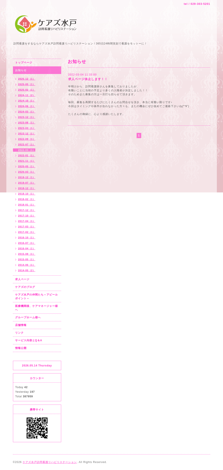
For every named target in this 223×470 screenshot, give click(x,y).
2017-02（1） (27, 232)
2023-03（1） (27, 128)
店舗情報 (21, 325)
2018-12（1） (27, 188)
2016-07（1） (27, 243)
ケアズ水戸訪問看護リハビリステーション (50, 462)
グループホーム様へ (28, 317)
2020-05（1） (27, 166)
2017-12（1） (27, 210)
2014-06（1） (27, 265)
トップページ (23, 62)
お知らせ (21, 70)
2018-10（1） (27, 193)
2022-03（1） (27, 150)
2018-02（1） (27, 199)
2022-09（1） (27, 139)
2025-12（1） (27, 78)
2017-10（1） (27, 215)
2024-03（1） (27, 111)
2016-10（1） (27, 237)
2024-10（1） (27, 100)
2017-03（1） (27, 226)
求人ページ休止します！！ (88, 79)
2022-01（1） (27, 155)
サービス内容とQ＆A (28, 340)
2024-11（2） (27, 95)
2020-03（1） (27, 172)
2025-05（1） (27, 84)
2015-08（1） (27, 254)
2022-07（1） (27, 144)
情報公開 (21, 348)
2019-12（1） (27, 177)
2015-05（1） (27, 259)
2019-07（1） (27, 182)
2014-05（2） (27, 270)
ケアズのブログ (25, 287)
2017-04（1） (27, 221)
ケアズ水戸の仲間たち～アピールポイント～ (36, 296)
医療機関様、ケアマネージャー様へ (36, 308)
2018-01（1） (27, 204)
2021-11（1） (27, 161)
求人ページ (22, 279)
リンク (19, 332)
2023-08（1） (27, 122)
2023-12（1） (27, 117)
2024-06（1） (27, 106)
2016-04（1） (27, 248)
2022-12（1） (27, 133)
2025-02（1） (27, 89)
